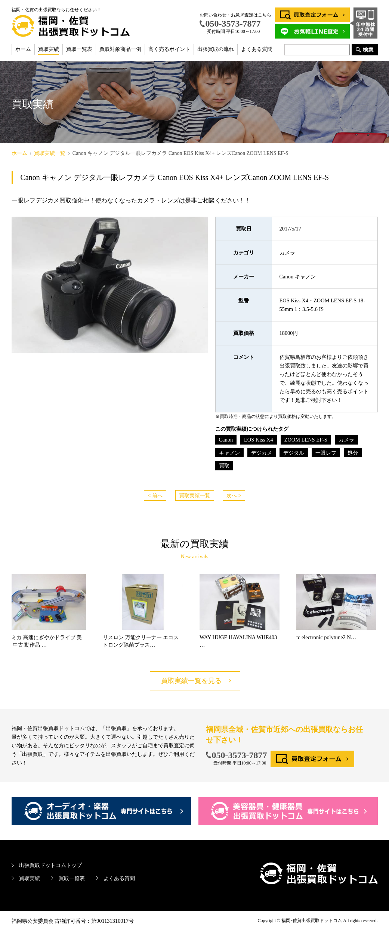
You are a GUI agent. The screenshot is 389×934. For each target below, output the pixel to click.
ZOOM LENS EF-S (305, 440)
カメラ (346, 440)
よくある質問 (256, 49)
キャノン (229, 453)
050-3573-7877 (239, 755)
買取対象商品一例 (120, 49)
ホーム (23, 49)
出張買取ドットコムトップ (50, 865)
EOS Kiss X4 (258, 440)
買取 (224, 465)
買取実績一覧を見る (191, 680)
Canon (226, 440)
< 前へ (155, 495)
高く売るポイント (169, 49)
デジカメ (261, 453)
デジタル (293, 453)
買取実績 (48, 49)
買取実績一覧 (194, 495)
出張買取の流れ (215, 49)
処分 (353, 453)
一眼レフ (325, 453)
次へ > (233, 495)
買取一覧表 (79, 49)
